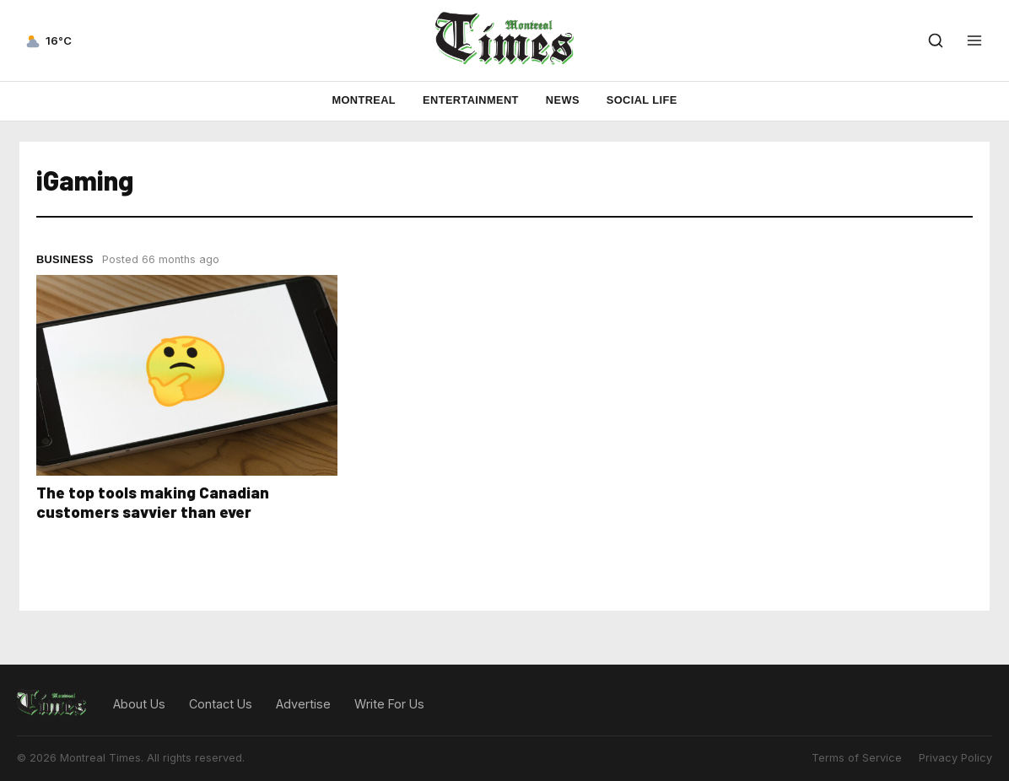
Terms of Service (857, 757)
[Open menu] (974, 40)
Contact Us (220, 704)
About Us (139, 704)
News (563, 100)
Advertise (303, 704)
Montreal (364, 100)
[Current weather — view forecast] (47, 40)
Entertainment (471, 100)
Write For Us (389, 704)
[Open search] (935, 40)
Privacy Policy (955, 757)
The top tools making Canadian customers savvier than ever (152, 501)
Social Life (642, 100)
